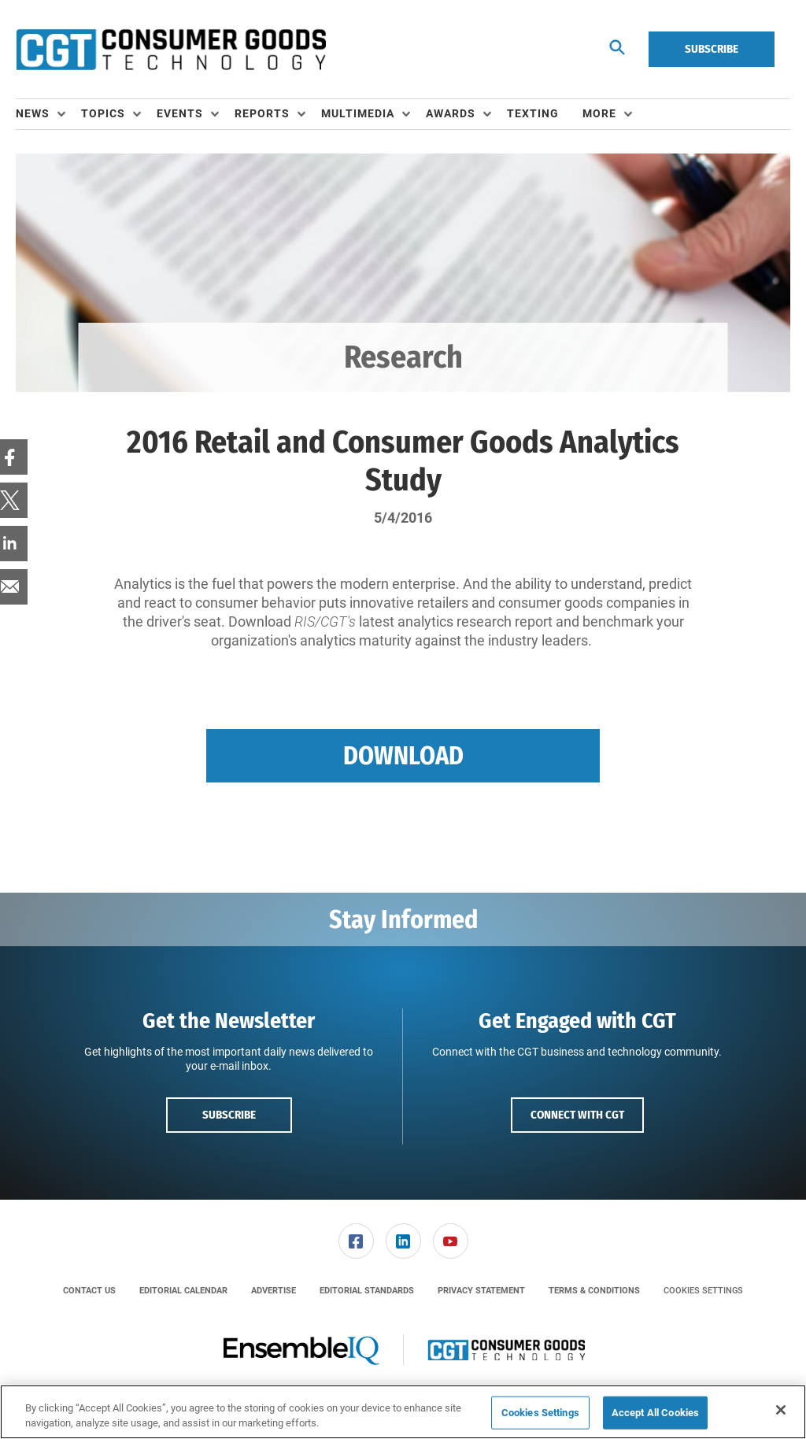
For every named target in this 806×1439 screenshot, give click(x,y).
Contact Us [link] (89, 1290)
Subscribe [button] (229, 1115)
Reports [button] (262, 113)
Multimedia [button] (357, 113)
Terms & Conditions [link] (594, 1290)
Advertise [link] (273, 1290)
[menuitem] (48, 114)
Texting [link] (533, 113)
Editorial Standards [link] (367, 1290)
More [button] (599, 113)
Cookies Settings (703, 1290)
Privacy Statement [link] (481, 1290)
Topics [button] (103, 113)
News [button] (33, 113)
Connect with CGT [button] (577, 1115)
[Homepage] (171, 49)
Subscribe (711, 49)
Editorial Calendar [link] (183, 1290)
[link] (356, 1241)
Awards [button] (450, 113)
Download (403, 756)
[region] (403, 1412)
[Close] (780, 1410)
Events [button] (180, 113)
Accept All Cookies (655, 1413)
